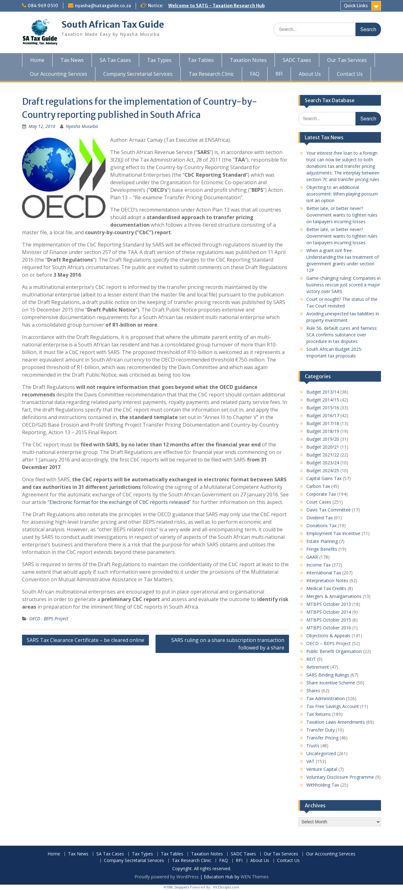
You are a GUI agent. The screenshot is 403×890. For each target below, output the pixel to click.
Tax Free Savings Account (332, 706)
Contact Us (350, 73)
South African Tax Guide (112, 24)
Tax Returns (318, 714)
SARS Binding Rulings (327, 675)
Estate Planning (322, 541)
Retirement (317, 667)
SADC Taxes (297, 60)
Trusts (312, 746)
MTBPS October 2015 (328, 620)
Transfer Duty (320, 730)
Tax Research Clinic (211, 73)
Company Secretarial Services (138, 73)
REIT (311, 659)
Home (37, 60)
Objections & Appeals (328, 635)
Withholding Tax (322, 785)
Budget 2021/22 (322, 455)
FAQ (254, 73)
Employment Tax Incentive (333, 533)
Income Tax (318, 565)
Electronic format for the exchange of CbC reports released (119, 502)
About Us (310, 73)
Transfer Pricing (322, 738)
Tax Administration (325, 698)
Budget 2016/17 (322, 415)
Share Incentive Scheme (330, 683)
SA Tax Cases (115, 60)
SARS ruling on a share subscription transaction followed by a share (227, 644)
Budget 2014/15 (322, 400)
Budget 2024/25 (322, 470)
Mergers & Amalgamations (333, 596)
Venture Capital (321, 769)
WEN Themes (255, 877)
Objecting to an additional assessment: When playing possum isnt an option (342, 193)
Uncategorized (321, 753)
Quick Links (356, 5)
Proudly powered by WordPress (166, 877)
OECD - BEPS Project (48, 619)
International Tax (323, 573)
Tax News (72, 60)
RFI (279, 73)
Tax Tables (201, 60)
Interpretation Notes (327, 580)
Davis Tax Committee (328, 510)
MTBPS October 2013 (328, 604)
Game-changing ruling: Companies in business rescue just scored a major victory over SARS (343, 284)
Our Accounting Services (58, 73)
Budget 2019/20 (322, 439)
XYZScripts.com (226, 887)
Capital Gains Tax (324, 478)
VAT (310, 761)
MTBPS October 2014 (328, 612)
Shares (313, 691)
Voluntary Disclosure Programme (340, 777)
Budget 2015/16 (322, 408)
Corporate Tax (321, 494)
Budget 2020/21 (322, 447)
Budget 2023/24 (322, 463)
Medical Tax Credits (326, 588)
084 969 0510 (43, 5)
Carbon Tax (318, 486)
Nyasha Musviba (82, 126)
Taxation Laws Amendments (335, 722)
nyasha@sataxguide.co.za (103, 5)
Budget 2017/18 (322, 423)
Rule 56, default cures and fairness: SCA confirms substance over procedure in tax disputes (341, 334)
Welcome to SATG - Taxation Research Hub (216, 5)
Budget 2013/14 (322, 392)
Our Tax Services (347, 60)
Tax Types (159, 60)
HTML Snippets (176, 887)
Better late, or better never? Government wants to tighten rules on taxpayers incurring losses (341, 214)
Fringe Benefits (321, 549)
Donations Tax (321, 525)
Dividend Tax (319, 518)
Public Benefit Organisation (334, 651)
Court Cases (318, 502)
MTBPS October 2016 (328, 628)
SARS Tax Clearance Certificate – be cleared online (85, 640)
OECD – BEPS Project (328, 643)
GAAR (312, 557)
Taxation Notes (248, 60)
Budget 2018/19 (322, 431)
